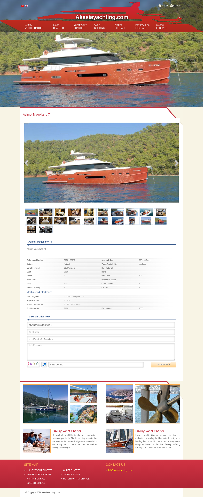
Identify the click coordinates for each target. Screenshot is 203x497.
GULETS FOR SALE (36, 483)
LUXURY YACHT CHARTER (39, 470)
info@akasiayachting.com (120, 470)
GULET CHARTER (71, 470)
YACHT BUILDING (71, 474)
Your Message (101, 352)
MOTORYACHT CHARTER (39, 474)
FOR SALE (120, 26)
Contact (177, 5)
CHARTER (58, 26)
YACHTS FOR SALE (36, 479)
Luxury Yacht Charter (66, 431)
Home (165, 5)
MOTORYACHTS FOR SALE (76, 479)
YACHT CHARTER (34, 26)
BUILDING (99, 26)
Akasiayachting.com (101, 17)
